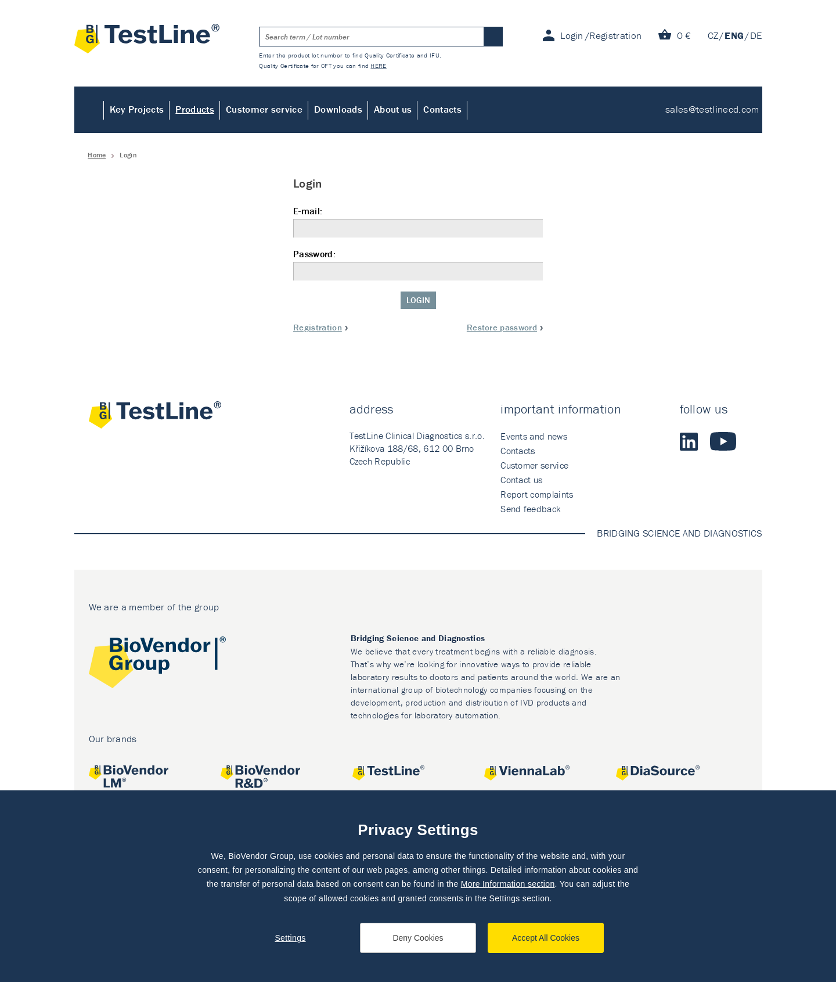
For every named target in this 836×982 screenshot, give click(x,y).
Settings (290, 938)
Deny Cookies (417, 938)
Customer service (264, 109)
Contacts (442, 109)
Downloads (338, 109)
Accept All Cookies (545, 938)
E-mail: (418, 222)
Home (89, 110)
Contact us (521, 479)
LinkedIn (689, 441)
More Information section (508, 884)
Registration (317, 327)
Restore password (502, 327)
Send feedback (530, 509)
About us (393, 109)
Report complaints (536, 494)
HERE (378, 66)
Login (418, 299)
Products (194, 109)
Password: (418, 264)
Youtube (723, 441)
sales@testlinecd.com (712, 109)
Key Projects (137, 109)
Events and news (533, 436)
